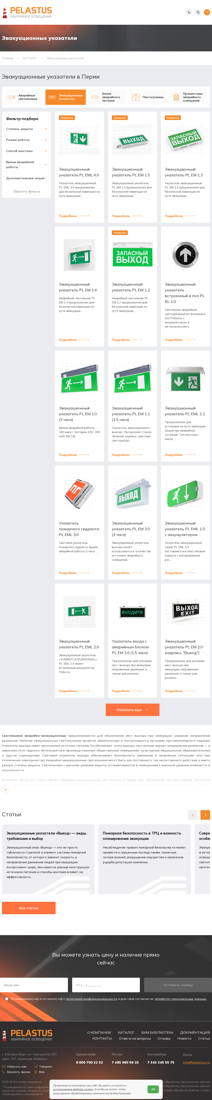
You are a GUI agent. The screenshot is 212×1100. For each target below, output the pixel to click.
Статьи (204, 1038)
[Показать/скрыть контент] (6, 790)
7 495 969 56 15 (125, 1062)
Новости (184, 1038)
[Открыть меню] (207, 12)
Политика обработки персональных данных (180, 1082)
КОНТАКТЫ (102, 1038)
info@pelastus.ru (196, 1062)
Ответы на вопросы (135, 1038)
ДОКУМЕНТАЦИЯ (195, 1032)
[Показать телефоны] (189, 12)
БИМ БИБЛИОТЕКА (157, 1032)
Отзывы (164, 1038)
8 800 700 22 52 (89, 1062)
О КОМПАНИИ (99, 1032)
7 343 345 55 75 (160, 1062)
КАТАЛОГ (126, 1032)
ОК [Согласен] (153, 1089)
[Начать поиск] (198, 12)
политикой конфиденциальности (91, 999)
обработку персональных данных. (181, 999)
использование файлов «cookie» (73, 1089)
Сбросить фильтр (26, 191)
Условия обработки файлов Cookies (186, 1090)
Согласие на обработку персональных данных (179, 1086)
